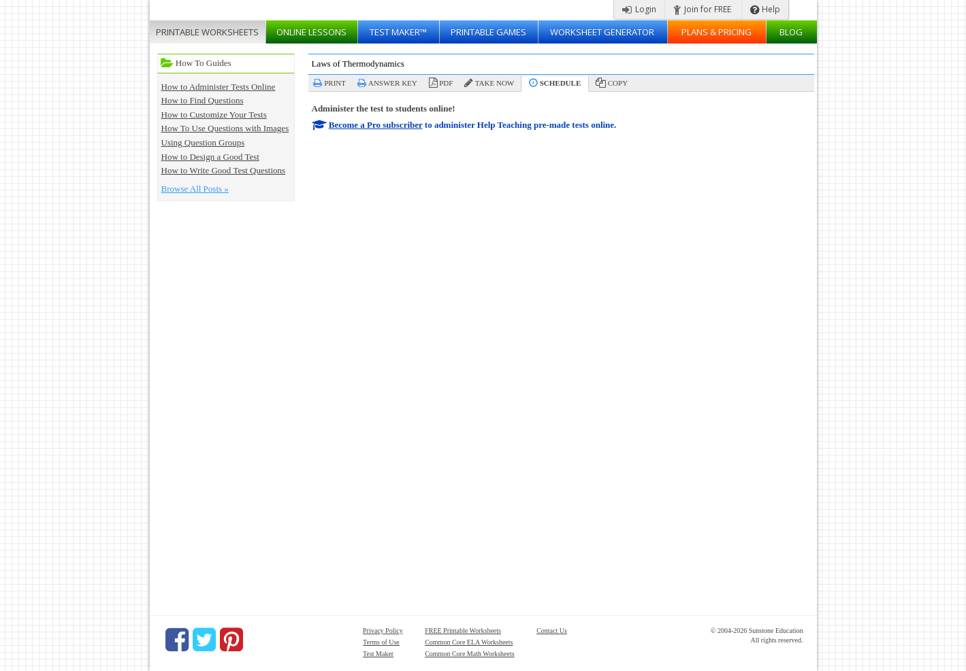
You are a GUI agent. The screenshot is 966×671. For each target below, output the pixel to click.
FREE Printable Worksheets (463, 630)
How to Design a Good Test (210, 157)
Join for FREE (702, 9)
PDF (446, 83)
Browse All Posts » (195, 189)
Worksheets (207, 32)
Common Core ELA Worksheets (469, 642)
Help (765, 9)
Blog (791, 32)
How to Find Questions (202, 100)
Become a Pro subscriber (376, 125)
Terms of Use (381, 642)
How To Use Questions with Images (225, 128)
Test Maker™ (398, 32)
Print (335, 83)
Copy (618, 83)
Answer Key (392, 83)
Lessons (311, 32)
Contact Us (551, 630)
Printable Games (488, 32)
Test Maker (378, 653)
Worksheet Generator (602, 32)
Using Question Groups (203, 142)
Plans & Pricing (716, 32)
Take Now (494, 83)
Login (639, 9)
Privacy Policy (383, 630)
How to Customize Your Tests (214, 114)
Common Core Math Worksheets (470, 653)
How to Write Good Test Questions (223, 170)
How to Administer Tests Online (218, 87)
